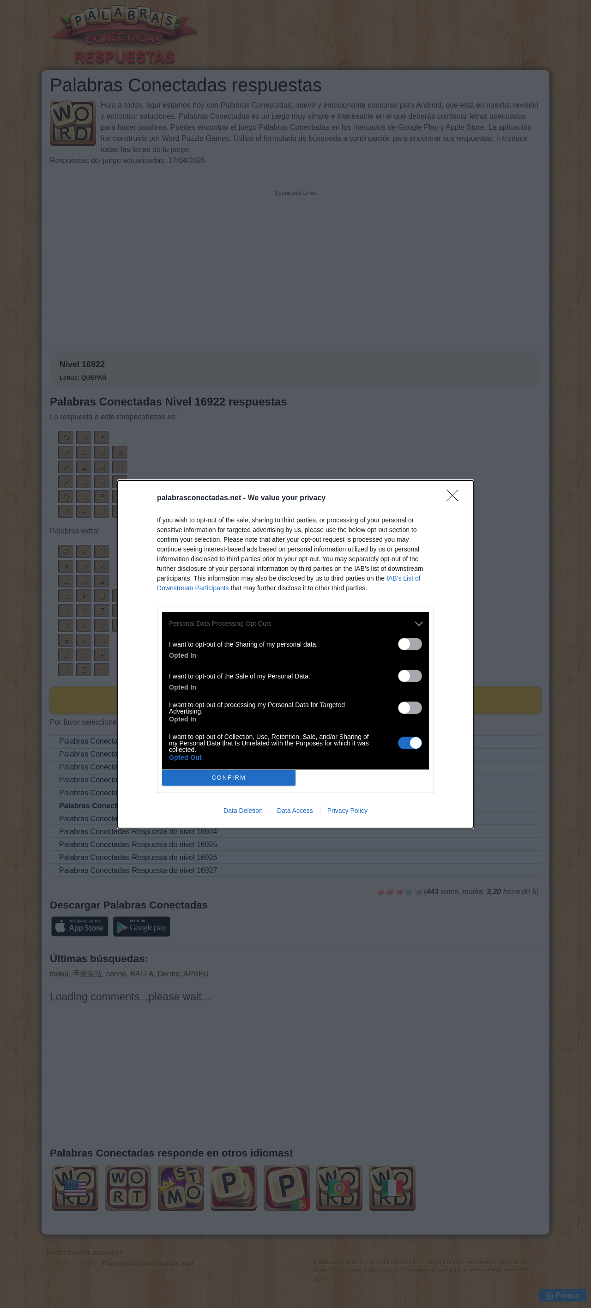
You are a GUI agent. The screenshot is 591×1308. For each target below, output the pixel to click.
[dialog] (295, 654)
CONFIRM (228, 777)
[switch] (410, 644)
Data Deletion (243, 810)
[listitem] (295, 624)
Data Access (295, 810)
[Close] (455, 498)
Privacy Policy (347, 810)
